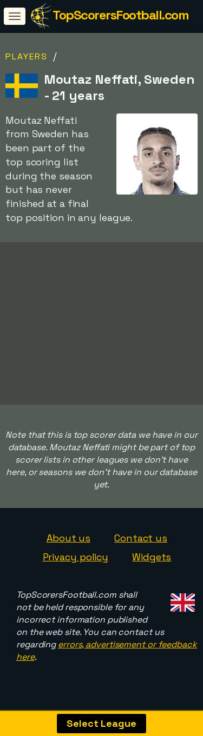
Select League (101, 723)
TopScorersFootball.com (120, 14)
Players (26, 56)
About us (68, 541)
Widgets (151, 560)
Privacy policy (76, 560)
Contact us (140, 541)
